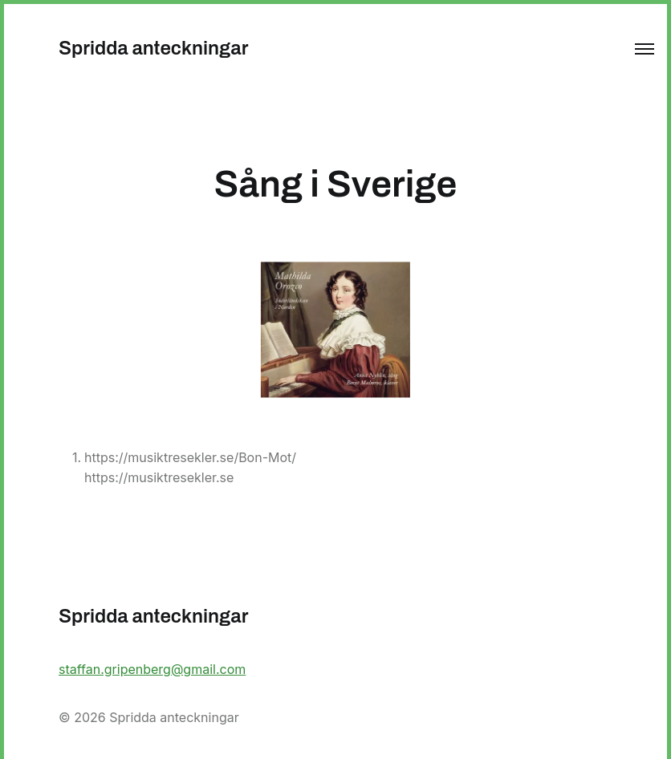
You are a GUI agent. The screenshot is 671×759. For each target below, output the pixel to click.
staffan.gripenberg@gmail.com (152, 669)
